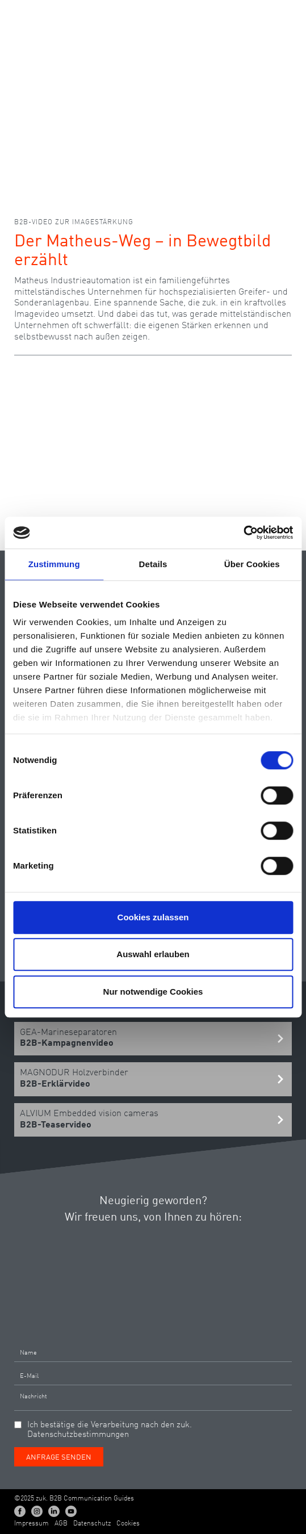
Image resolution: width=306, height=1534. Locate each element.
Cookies (128, 1523)
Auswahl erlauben (152, 954)
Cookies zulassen (153, 917)
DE (237, 13)
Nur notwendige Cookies (153, 991)
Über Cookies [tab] (252, 564)
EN (257, 13)
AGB (61, 1523)
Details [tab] (153, 564)
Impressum (31, 1523)
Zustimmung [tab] (54, 564)
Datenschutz (92, 1523)
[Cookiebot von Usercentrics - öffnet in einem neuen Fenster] (243, 532)
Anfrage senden (58, 1457)
